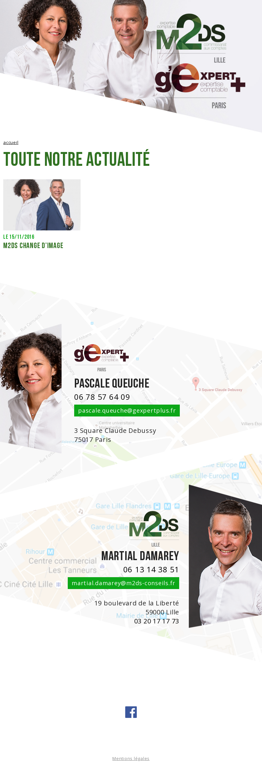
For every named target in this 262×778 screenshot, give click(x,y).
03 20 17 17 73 (156, 621)
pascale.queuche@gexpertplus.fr (127, 410)
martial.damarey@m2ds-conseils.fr (123, 583)
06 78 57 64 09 (102, 396)
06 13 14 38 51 (151, 569)
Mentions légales (131, 758)
